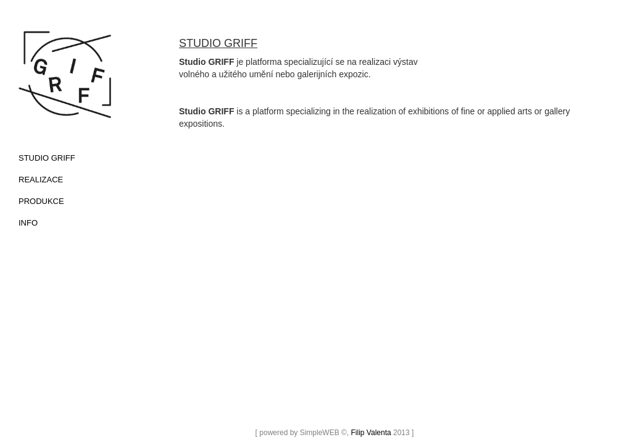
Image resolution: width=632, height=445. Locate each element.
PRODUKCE (41, 201)
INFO (28, 222)
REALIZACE (41, 179)
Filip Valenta (371, 432)
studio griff (47, 158)
